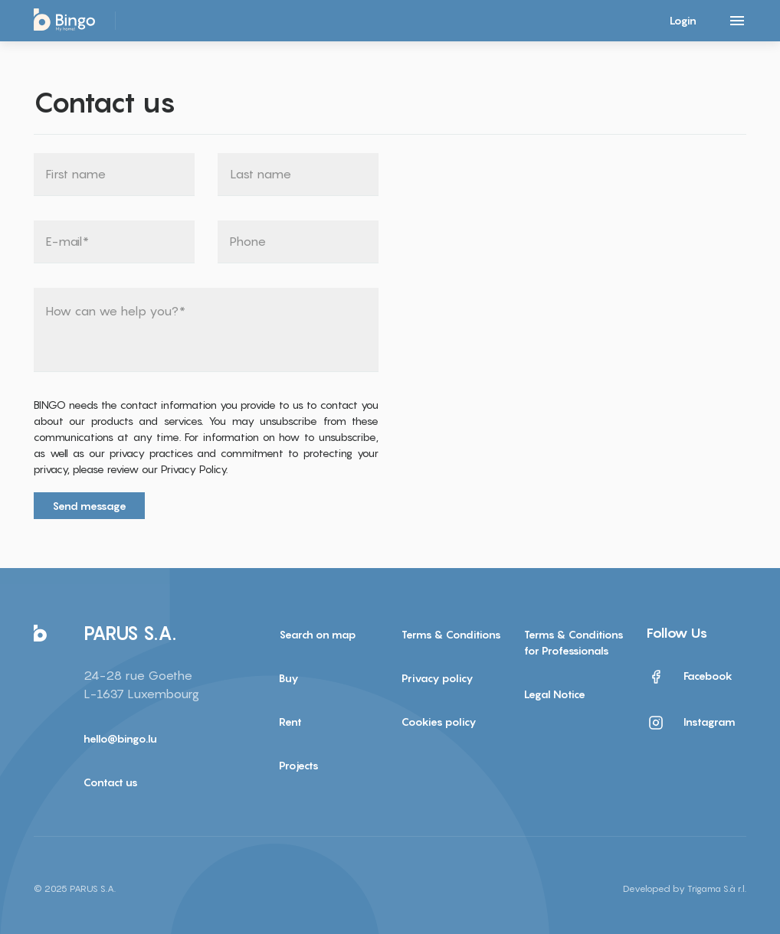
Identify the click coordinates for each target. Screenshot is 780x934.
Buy (289, 677)
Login (683, 20)
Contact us (111, 782)
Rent (290, 721)
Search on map (317, 634)
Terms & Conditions (451, 634)
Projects (299, 765)
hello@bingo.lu (120, 738)
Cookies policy (439, 721)
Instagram (691, 723)
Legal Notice (554, 693)
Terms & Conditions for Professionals (574, 642)
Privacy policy (437, 677)
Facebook (689, 677)
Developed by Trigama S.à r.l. (684, 888)
